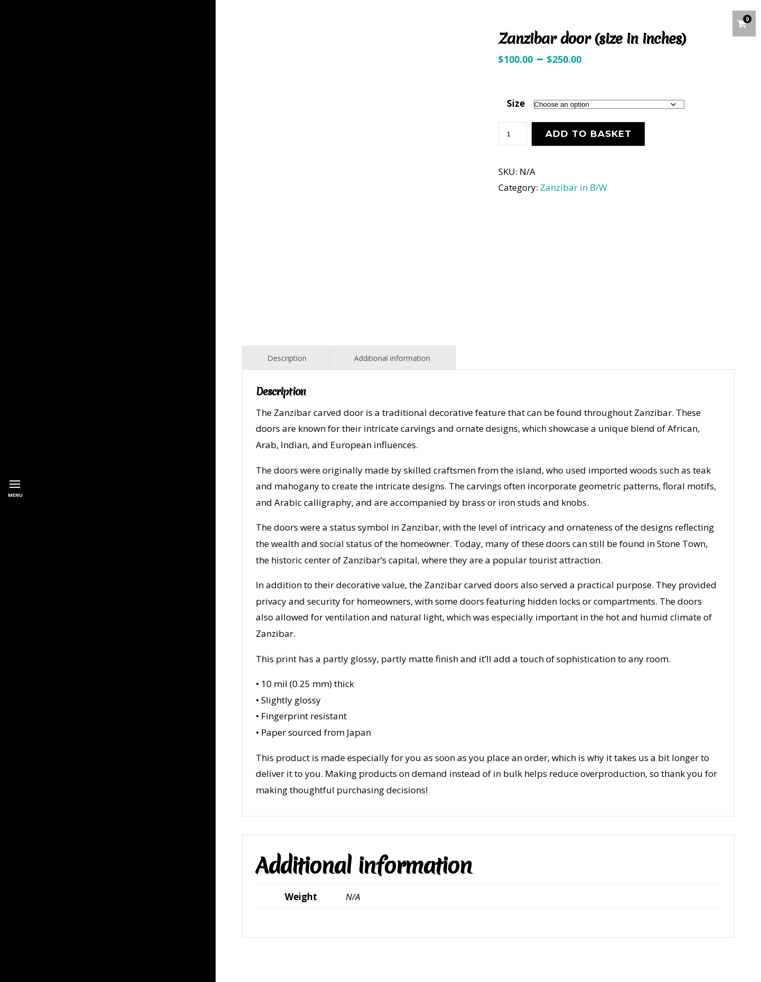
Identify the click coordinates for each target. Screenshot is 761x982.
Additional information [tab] (392, 358)
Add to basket (588, 133)
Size (516, 103)
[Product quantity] (512, 133)
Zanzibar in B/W (573, 187)
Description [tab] (287, 358)
